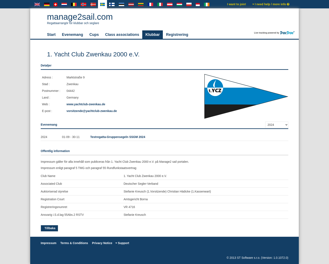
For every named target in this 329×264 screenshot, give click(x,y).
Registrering (177, 35)
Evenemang (72, 35)
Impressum (48, 243)
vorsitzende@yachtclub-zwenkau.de (92, 111)
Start (51, 35)
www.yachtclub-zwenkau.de (86, 104)
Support (122, 243)
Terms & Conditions (74, 243)
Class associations (122, 35)
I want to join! (236, 4)
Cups (94, 35)
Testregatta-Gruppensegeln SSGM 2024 (117, 137)
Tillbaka (49, 228)
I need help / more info (270, 4)
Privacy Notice (102, 243)
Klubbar (152, 35)
